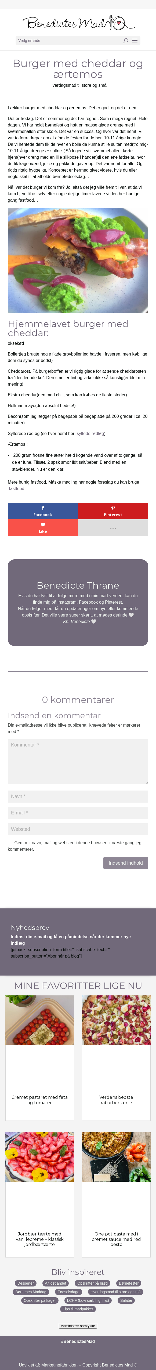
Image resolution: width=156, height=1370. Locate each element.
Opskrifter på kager (40, 1300)
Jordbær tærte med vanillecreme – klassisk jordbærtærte (40, 1239)
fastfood (16, 488)
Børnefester (129, 1283)
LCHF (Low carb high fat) (88, 1300)
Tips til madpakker (78, 1309)
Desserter (25, 1283)
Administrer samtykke (78, 1326)
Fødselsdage (68, 1292)
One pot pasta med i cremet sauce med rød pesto (116, 1239)
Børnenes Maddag (30, 1292)
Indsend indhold (126, 863)
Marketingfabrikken (59, 1365)
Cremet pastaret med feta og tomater (40, 1100)
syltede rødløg (90, 433)
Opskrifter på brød (92, 1283)
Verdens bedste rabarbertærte (116, 1100)
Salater (126, 1300)
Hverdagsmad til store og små (78, 85)
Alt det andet (55, 1283)
